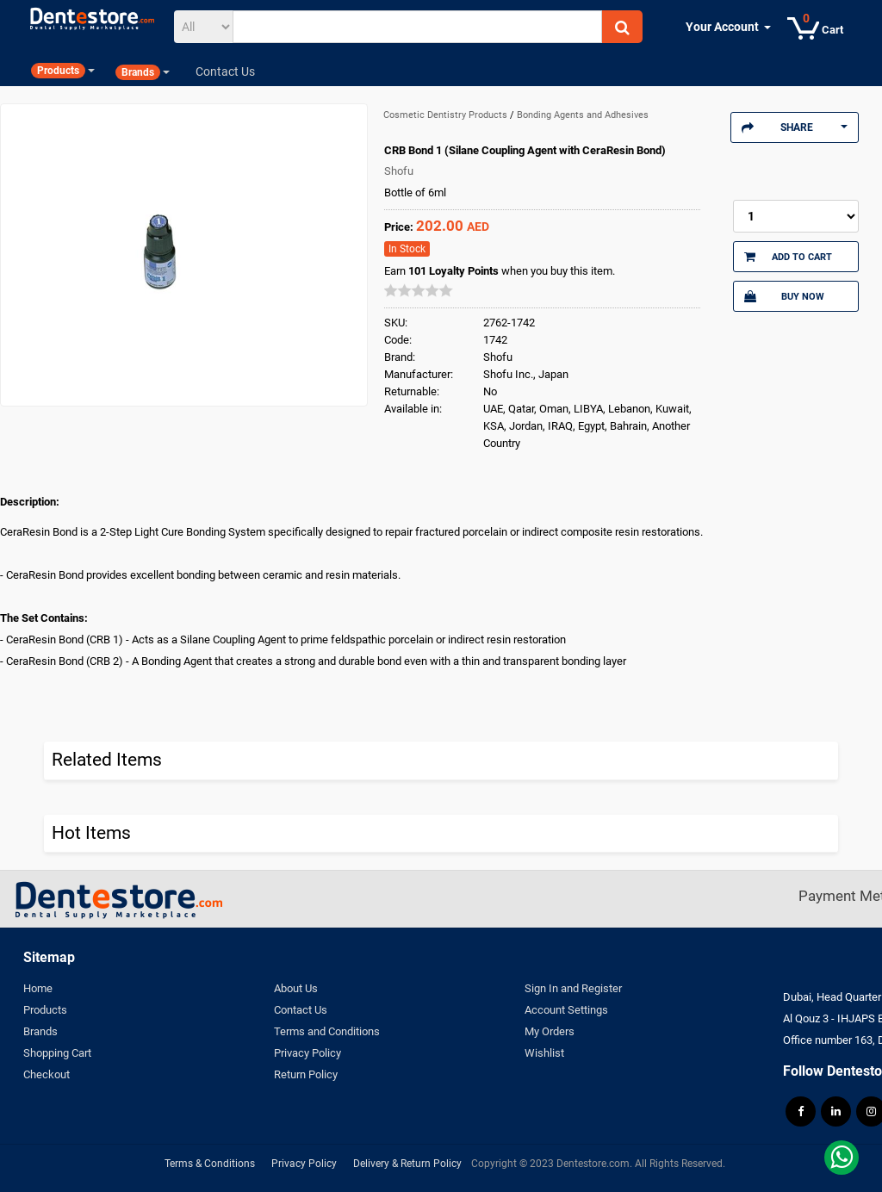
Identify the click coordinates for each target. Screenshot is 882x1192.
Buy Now (784, 296)
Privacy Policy (307, 1052)
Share (795, 127)
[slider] (418, 290)
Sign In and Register (573, 988)
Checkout (46, 1074)
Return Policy (306, 1074)
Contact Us (300, 1009)
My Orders (550, 1031)
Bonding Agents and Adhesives (583, 115)
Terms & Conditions (210, 1164)
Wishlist (544, 1052)
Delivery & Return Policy (407, 1164)
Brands (40, 1031)
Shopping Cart (57, 1052)
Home (38, 988)
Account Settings (566, 1009)
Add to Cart (788, 256)
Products (45, 1009)
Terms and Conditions (327, 1031)
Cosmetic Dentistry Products (446, 115)
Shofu (398, 171)
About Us (296, 988)
